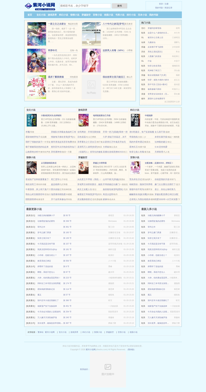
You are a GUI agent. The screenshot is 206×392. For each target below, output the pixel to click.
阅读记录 (168, 8)
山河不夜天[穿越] (111, 179)
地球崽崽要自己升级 (101, 115)
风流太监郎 (108, 194)
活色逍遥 (81, 137)
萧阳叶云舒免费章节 (156, 99)
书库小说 (119, 15)
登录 (161, 4)
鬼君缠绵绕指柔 (58, 194)
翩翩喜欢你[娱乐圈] (138, 194)
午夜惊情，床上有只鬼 (36, 189)
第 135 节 (67, 238)
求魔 (28, 132)
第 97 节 (66, 272)
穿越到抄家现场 (154, 28)
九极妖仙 (151, 42)
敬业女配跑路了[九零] (157, 75)
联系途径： (103, 369)
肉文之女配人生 (84, 189)
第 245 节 (67, 317)
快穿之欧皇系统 (154, 66)
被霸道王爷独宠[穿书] (87, 194)
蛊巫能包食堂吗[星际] (113, 189)
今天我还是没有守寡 (46, 244)
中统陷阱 (149, 115)
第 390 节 (67, 300)
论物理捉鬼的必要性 (46, 221)
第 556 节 (67, 261)
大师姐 (106, 147)
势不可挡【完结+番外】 (158, 84)
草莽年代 (52, 50)
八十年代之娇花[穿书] (113, 24)
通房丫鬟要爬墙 (56, 77)
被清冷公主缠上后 (155, 37)
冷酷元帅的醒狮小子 (46, 215)
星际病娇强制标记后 (46, 289)
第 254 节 (67, 312)
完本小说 (142, 15)
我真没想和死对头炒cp (47, 249)
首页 (30, 15)
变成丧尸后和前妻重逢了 (37, 179)
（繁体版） (131, 349)
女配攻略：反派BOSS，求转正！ (159, 163)
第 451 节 (67, 306)
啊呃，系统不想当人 (46, 272)
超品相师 (55, 184)
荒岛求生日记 (135, 179)
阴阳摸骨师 (31, 199)
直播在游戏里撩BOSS (113, 152)
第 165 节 (67, 232)
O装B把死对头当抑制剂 (51, 115)
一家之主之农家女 (57, 24)
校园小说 (108, 15)
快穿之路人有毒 (136, 152)
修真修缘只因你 (154, 89)
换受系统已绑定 (44, 261)
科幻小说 (63, 15)
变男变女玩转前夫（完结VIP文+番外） (164, 94)
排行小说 (131, 15)
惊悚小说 (74, 15)
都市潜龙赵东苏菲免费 (61, 142)
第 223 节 (67, 278)
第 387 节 (67, 323)
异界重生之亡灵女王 (86, 142)
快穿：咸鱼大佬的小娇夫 (158, 80)
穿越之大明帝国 (100, 163)
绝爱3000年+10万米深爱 (166, 199)
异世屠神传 (56, 152)
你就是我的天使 (162, 179)
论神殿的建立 (161, 142)
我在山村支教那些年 (35, 194)
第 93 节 (66, 215)
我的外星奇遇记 (136, 142)
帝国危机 (133, 137)
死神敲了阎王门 (154, 70)
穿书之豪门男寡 (44, 232)
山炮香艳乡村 (32, 152)
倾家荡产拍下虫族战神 (47, 306)
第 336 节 (67, 221)
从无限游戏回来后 (48, 163)
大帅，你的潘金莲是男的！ (49, 278)
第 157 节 (67, 244)
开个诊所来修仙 (58, 199)
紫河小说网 (50, 332)
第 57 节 (66, 295)
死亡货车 (55, 179)
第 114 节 (67, 289)
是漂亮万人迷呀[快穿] (87, 147)
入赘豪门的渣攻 (154, 56)
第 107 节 (67, 255)
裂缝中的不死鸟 (136, 189)
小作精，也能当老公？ (47, 255)
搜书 (119, 6)
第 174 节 (67, 283)
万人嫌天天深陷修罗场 (47, 317)
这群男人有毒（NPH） (114, 50)
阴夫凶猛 (55, 189)
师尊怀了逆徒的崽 (45, 266)
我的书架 (159, 8)
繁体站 (40, 332)
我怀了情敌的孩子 (34, 142)
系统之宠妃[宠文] (155, 52)
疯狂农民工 (31, 184)
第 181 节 (67, 249)
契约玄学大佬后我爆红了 (48, 300)
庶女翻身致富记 (84, 199)
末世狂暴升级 (161, 137)
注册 (167, 4)
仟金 (150, 61)
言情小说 (97, 15)
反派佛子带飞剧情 (155, 47)
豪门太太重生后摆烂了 (165, 184)
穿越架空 (86, 15)
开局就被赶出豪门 (111, 184)
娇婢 (105, 199)
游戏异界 (52, 15)
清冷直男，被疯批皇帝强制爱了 (51, 323)
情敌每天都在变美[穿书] (62, 137)
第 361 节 (67, 227)
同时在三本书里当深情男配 (49, 283)
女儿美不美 (160, 132)
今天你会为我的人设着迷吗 (49, 312)
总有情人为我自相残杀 (139, 199)
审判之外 (41, 227)
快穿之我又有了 (44, 238)
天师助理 (159, 152)
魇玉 (39, 295)
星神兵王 (133, 147)
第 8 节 (66, 266)
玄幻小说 (41, 15)
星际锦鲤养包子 (33, 137)
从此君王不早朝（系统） (88, 179)
